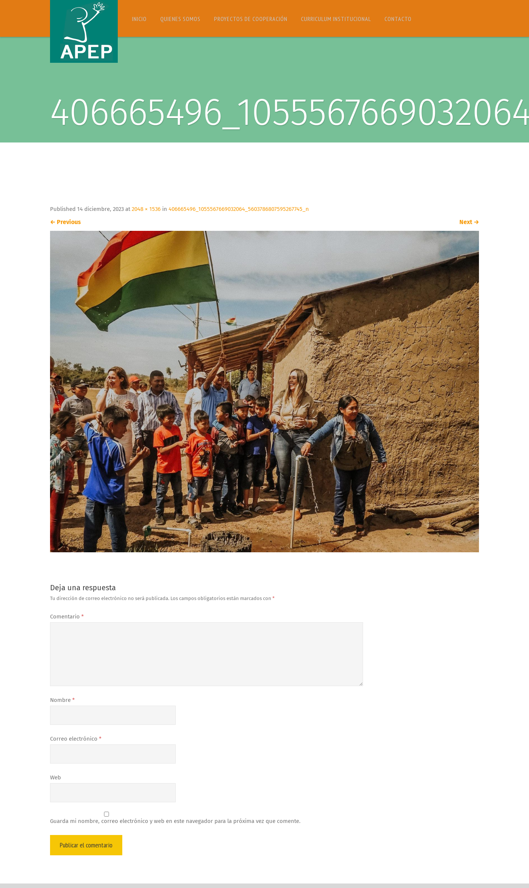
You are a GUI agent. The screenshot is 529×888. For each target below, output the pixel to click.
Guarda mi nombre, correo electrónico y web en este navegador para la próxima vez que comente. (175, 821)
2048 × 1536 (146, 209)
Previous (65, 222)
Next (469, 222)
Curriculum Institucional (336, 19)
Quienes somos (180, 19)
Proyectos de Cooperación (250, 19)
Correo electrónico (76, 738)
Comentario (67, 616)
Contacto (398, 19)
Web (55, 777)
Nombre (62, 700)
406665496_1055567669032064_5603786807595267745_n (239, 209)
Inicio (139, 19)
